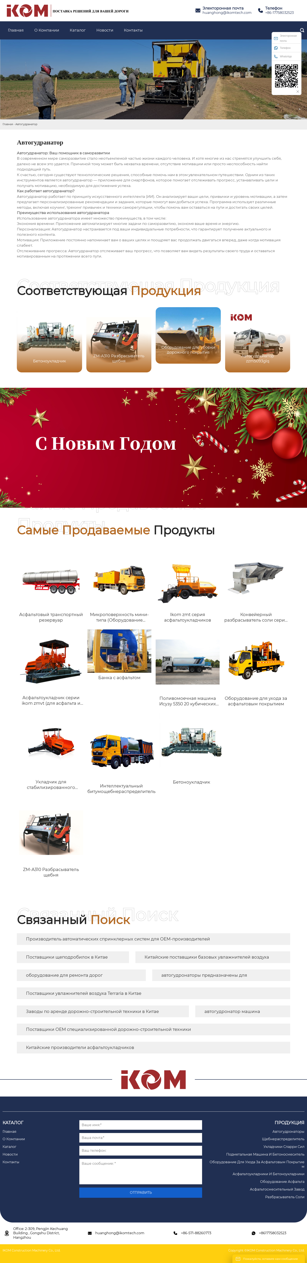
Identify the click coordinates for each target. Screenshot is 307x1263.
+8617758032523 (272, 1233)
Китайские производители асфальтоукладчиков (80, 1047)
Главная (8, 124)
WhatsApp (283, 56)
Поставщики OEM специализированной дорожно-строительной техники (108, 1029)
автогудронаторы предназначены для (204, 975)
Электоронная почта (285, 38)
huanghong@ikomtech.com (227, 13)
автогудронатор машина (232, 1011)
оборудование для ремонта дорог (64, 975)
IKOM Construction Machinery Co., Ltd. (31, 1250)
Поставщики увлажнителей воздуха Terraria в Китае (83, 993)
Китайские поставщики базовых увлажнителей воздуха (207, 957)
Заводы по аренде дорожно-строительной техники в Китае (92, 1011)
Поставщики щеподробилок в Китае (67, 957)
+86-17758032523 (279, 13)
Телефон (282, 48)
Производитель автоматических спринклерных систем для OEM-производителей (118, 939)
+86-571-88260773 (196, 1233)
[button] (281, 339)
